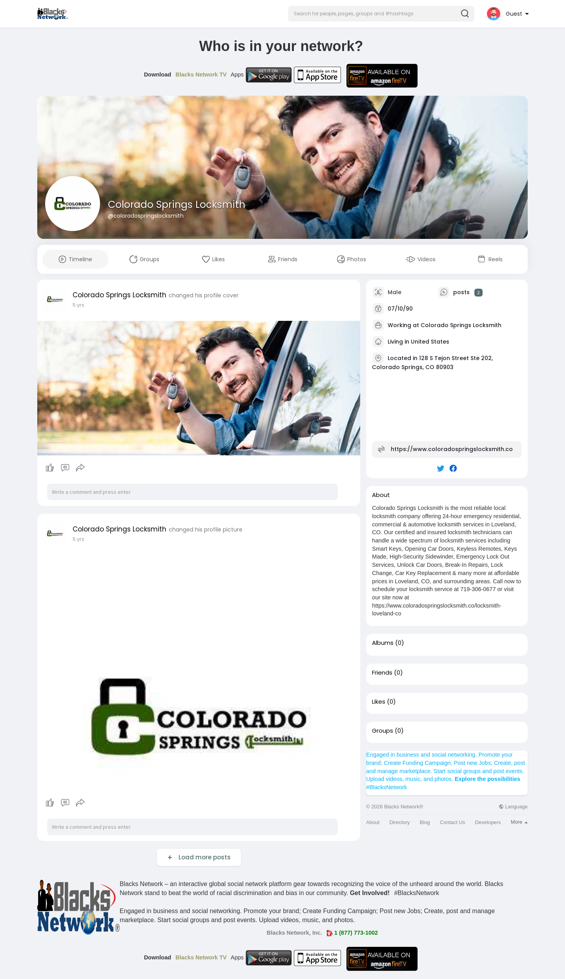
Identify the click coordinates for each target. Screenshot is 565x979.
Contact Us (452, 822)
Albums (383, 643)
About (372, 822)
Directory (400, 822)
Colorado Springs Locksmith (176, 204)
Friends (382, 673)
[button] (381, 14)
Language (513, 806)
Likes (378, 702)
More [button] (519, 822)
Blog (425, 822)
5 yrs (78, 305)
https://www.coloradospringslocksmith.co (452, 449)
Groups (382, 731)
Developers (488, 822)
